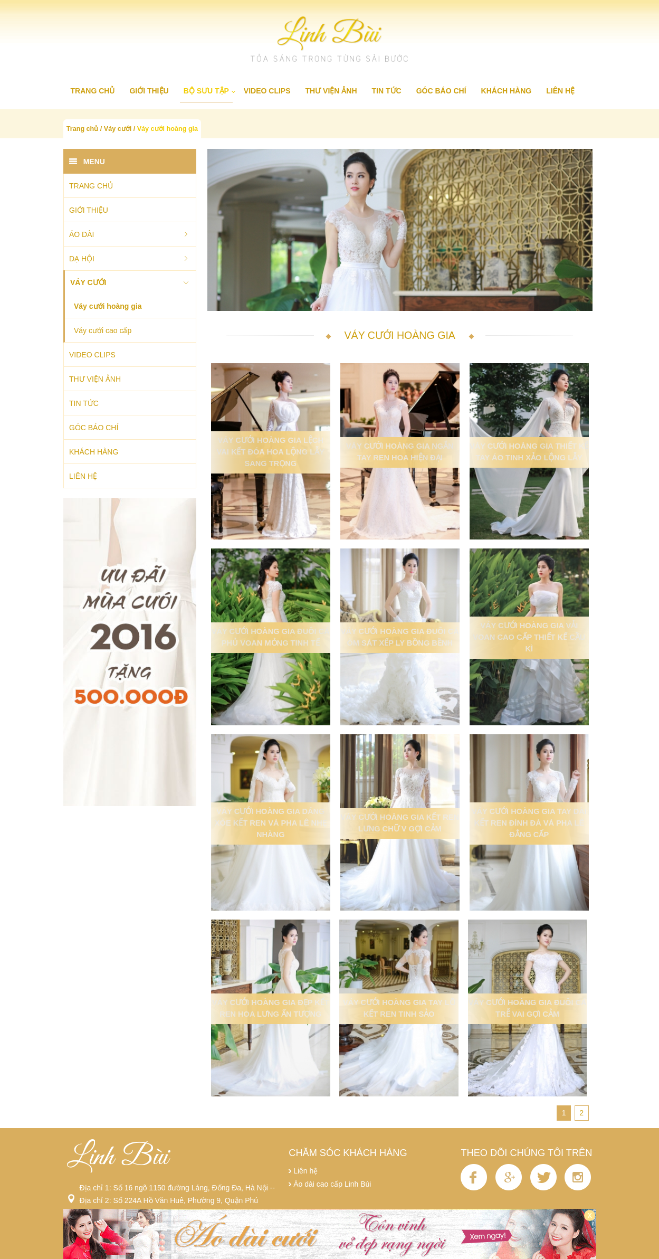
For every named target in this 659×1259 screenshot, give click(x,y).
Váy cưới (117, 128)
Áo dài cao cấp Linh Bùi (332, 1184)
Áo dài (81, 234)
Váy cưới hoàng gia (167, 128)
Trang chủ (93, 91)
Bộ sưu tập (206, 91)
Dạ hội (81, 258)
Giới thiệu (148, 91)
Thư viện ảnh (331, 91)
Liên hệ (560, 91)
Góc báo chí (441, 91)
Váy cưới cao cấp (102, 330)
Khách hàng (506, 91)
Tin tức (387, 91)
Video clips (267, 91)
